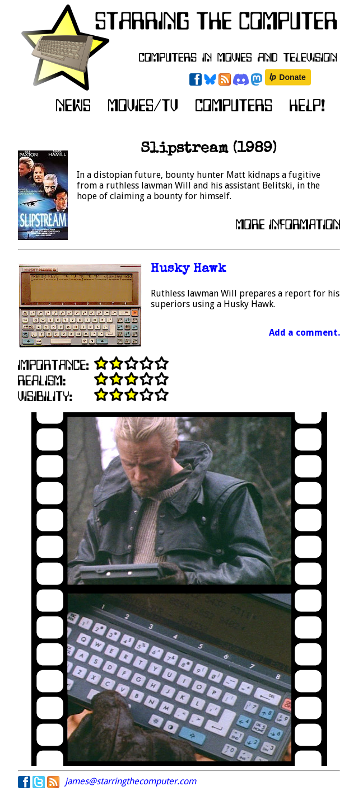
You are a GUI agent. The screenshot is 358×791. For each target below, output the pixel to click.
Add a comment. (304, 332)
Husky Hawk (188, 269)
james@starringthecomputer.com (130, 781)
